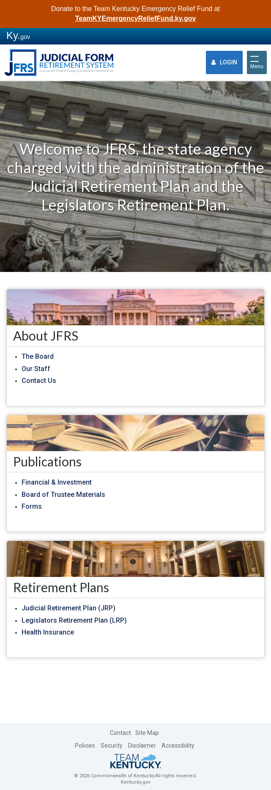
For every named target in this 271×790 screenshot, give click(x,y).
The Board (38, 356)
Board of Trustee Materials (63, 495)
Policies (85, 745)
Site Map (147, 732)
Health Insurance (48, 632)
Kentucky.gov (136, 782)
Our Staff (36, 369)
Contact (120, 732)
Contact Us (39, 381)
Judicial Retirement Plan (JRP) (68, 608)
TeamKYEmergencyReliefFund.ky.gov (135, 18)
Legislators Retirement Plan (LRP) (74, 620)
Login (224, 62)
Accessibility (178, 745)
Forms (32, 506)
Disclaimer (142, 745)
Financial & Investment (57, 482)
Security (112, 745)
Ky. (18, 35)
